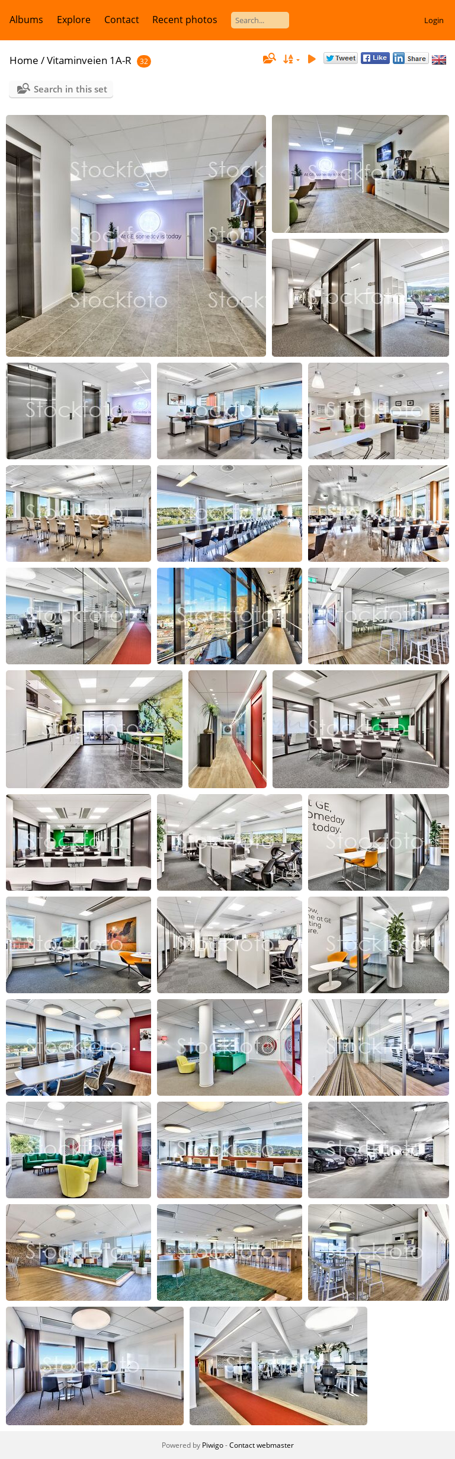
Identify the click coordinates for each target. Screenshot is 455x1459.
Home (24, 60)
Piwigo (212, 1445)
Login (434, 20)
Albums (26, 19)
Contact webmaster (261, 1445)
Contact (121, 19)
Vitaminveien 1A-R (89, 60)
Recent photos (184, 19)
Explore (74, 19)
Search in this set (70, 89)
